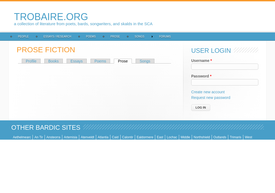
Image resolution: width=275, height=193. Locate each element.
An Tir (38, 137)
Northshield (202, 137)
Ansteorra (53, 137)
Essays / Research (57, 36)
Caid (115, 137)
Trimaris (235, 137)
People (23, 36)
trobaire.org (51, 16)
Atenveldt (87, 137)
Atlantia (103, 137)
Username (201, 60)
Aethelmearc (22, 137)
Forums (165, 36)
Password (201, 76)
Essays (77, 61)
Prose (115, 36)
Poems (91, 36)
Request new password (210, 97)
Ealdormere (145, 137)
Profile (31, 61)
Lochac (172, 137)
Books (53, 61)
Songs (139, 36)
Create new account (208, 92)
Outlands (220, 137)
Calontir (127, 137)
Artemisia (70, 137)
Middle (185, 137)
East (160, 137)
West (248, 137)
